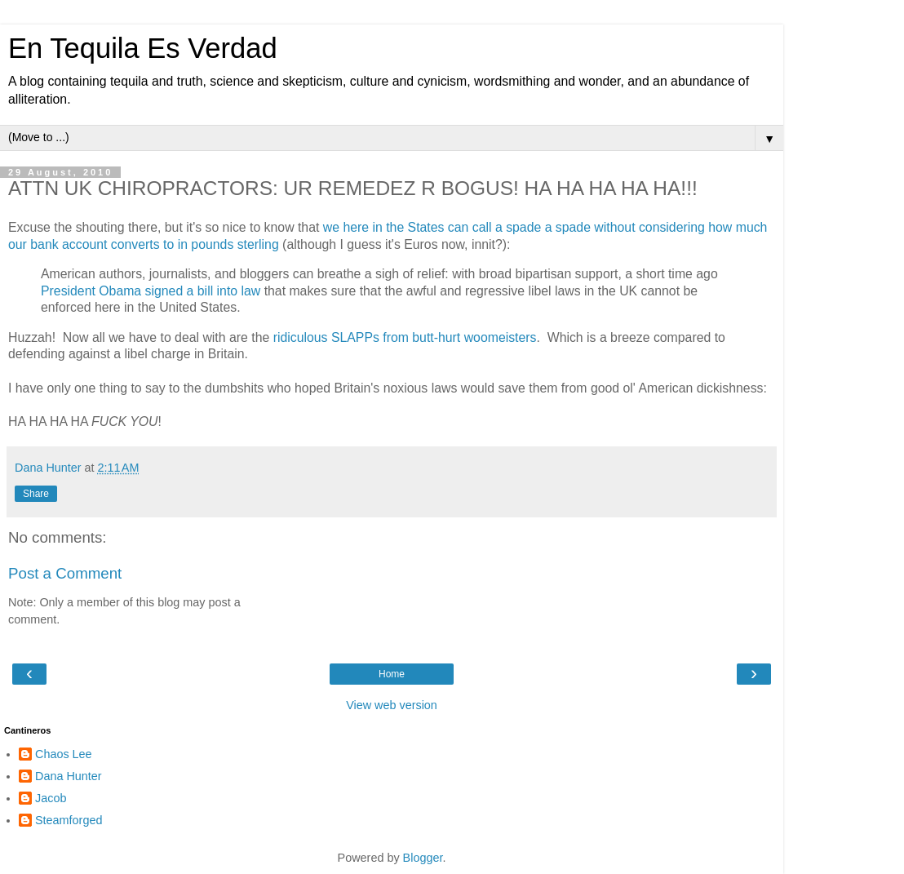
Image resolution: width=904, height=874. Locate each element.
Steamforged (68, 820)
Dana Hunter (68, 776)
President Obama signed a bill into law (150, 291)
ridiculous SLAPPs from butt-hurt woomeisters (405, 337)
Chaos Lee (63, 754)
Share (36, 493)
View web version (391, 705)
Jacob (50, 798)
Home (392, 674)
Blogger (423, 857)
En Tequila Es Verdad (142, 48)
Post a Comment (65, 573)
